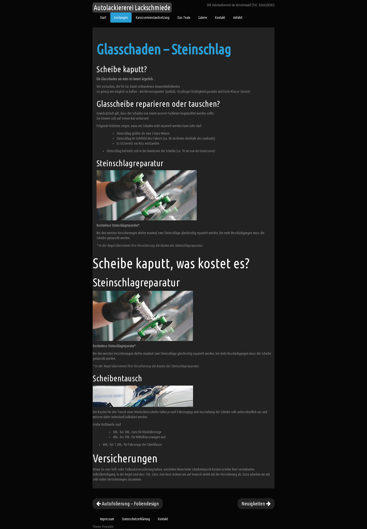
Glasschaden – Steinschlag (164, 49)
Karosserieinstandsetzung (152, 18)
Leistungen (121, 18)
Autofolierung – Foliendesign (127, 503)
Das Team (183, 18)
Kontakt (220, 18)
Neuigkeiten (256, 503)
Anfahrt (237, 18)
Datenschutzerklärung (136, 519)
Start (103, 18)
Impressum (107, 519)
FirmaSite (108, 526)
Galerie (202, 18)
